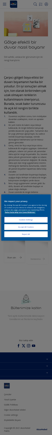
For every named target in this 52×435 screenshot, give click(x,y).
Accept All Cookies (26, 227)
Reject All (26, 234)
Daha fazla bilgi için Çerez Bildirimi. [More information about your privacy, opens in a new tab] (20, 212)
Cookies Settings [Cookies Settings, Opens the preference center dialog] (26, 220)
